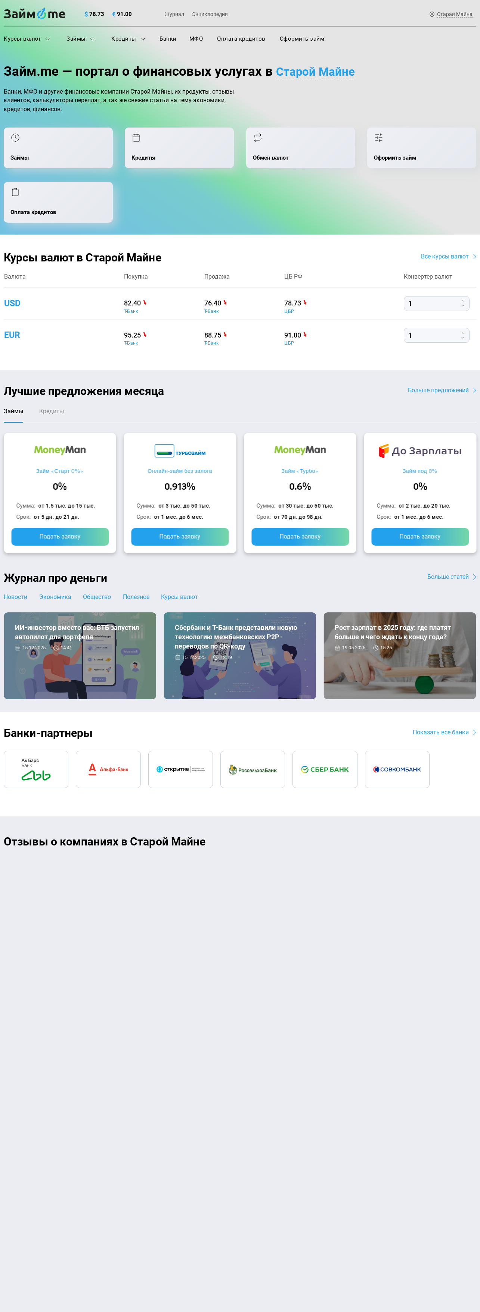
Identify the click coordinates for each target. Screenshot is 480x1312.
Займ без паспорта (269, 1157)
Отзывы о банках (27, 1173)
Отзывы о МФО (24, 1189)
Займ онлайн (141, 1206)
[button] (474, 798)
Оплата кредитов (241, 38)
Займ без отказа (265, 1206)
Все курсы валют (445, 210)
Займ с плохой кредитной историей (291, 1140)
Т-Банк (131, 265)
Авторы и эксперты (212, 1071)
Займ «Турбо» (300, 426)
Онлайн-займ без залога (180, 426)
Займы (80, 38)
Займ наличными (147, 1189)
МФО (196, 38)
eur (12, 289)
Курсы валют (27, 38)
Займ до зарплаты (268, 1189)
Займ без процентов (271, 1173)
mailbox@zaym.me (400, 1117)
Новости (15, 552)
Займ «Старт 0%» (60, 426)
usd (13, 257)
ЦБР (289, 265)
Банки (168, 38)
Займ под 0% (420, 426)
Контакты (102, 1071)
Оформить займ (302, 38)
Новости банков (41, 640)
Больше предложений (438, 344)
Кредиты (128, 38)
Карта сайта (448, 1071)
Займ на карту (262, 1124)
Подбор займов (144, 1157)
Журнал (174, 14)
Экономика (57, 552)
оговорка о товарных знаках (234, 1259)
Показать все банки (441, 687)
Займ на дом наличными (277, 1108)
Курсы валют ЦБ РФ (30, 1157)
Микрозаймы (141, 1173)
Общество (100, 552)
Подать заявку (59, 492)
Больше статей (448, 532)
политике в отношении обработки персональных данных (316, 1240)
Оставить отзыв (240, 919)
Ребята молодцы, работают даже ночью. (66, 836)
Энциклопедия (210, 14)
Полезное (141, 552)
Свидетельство (20, 1266)
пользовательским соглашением (80, 1247)
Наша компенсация (336, 1071)
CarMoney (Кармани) (111, 823)
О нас (11, 1071)
